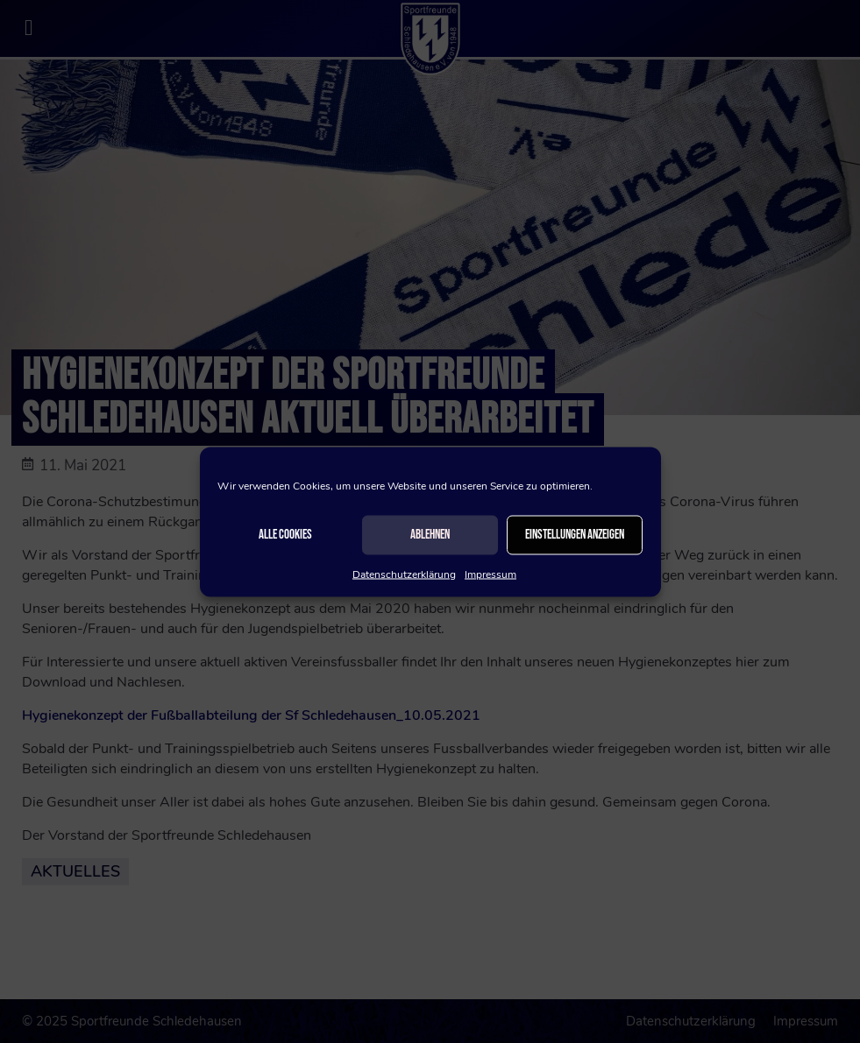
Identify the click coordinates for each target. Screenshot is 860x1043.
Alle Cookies (285, 534)
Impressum (490, 574)
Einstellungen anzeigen (574, 534)
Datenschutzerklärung (404, 574)
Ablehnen (430, 534)
